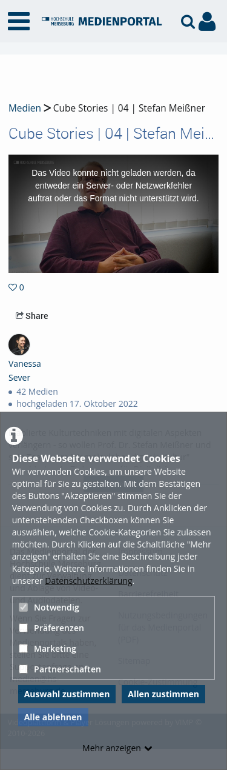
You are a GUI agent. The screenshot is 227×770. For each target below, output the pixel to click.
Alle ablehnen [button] (53, 717)
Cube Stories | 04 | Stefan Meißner (128, 108)
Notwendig (49, 607)
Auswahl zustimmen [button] (67, 694)
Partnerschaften (60, 669)
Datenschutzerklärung (88, 580)
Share (32, 315)
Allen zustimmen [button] (163, 694)
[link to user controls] (207, 21)
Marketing (47, 648)
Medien (24, 108)
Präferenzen (51, 628)
